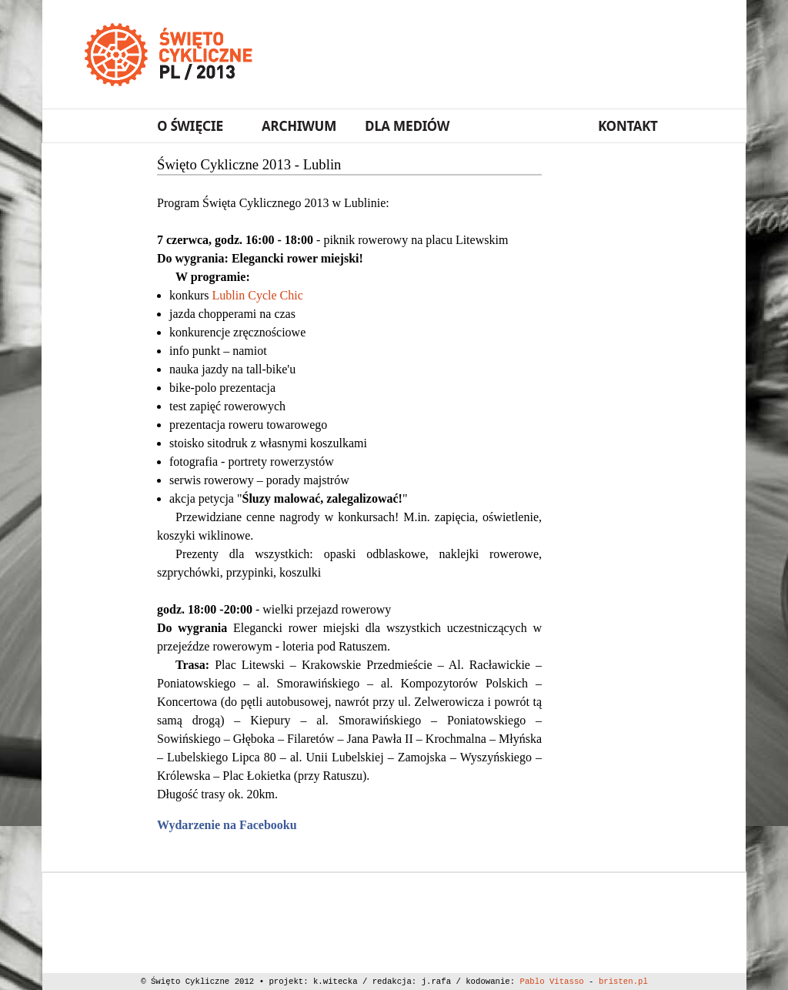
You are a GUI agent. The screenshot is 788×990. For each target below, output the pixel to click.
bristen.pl (623, 981)
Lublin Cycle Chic (257, 295)
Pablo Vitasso (552, 981)
